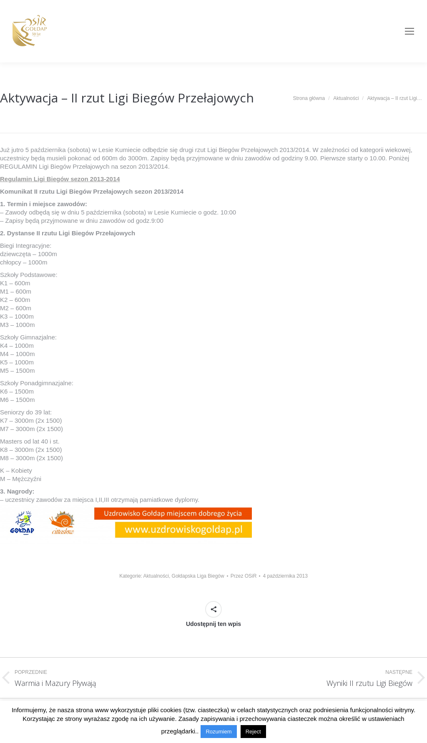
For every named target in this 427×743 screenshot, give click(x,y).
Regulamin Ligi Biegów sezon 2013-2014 (60, 178)
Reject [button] (253, 731)
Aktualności (156, 576)
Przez (244, 576)
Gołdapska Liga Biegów (198, 576)
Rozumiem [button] (218, 731)
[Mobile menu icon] (409, 31)
